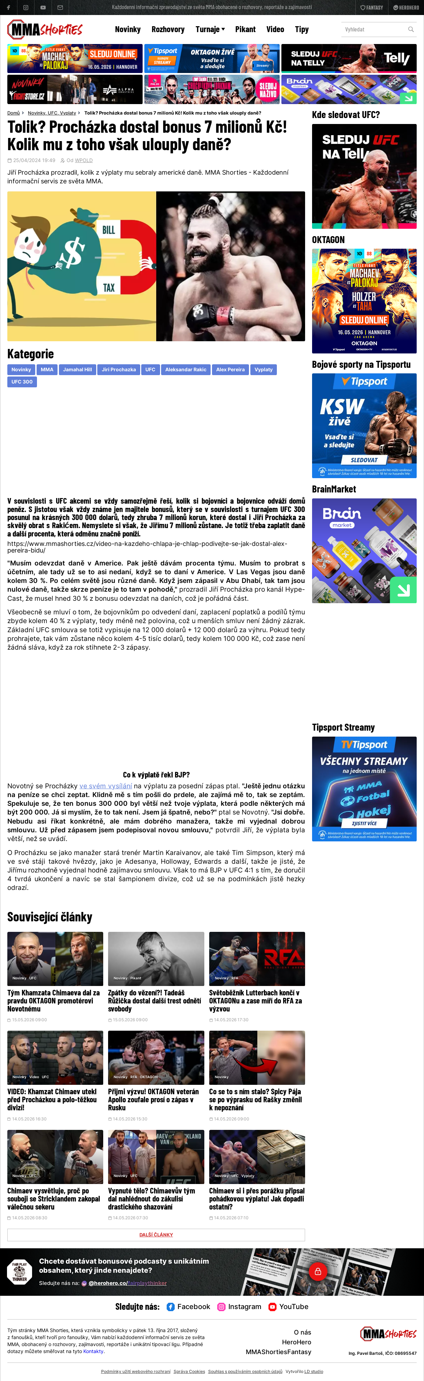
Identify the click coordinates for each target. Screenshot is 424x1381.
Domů (13, 113)
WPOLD (84, 161)
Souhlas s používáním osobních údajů (245, 1372)
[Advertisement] (156, 444)
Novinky (128, 29)
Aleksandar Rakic (185, 370)
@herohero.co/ (124, 1283)
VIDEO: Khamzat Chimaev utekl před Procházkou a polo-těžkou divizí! (52, 1100)
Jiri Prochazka (119, 370)
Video (275, 29)
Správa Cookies (189, 1372)
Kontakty (93, 1351)
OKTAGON (149, 1077)
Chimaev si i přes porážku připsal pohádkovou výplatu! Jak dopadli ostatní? (257, 1200)
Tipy (302, 29)
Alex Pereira (230, 370)
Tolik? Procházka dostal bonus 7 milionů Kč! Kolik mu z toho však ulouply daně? (172, 113)
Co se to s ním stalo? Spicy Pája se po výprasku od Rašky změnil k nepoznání (255, 1100)
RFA (235, 978)
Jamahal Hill (77, 370)
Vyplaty (68, 113)
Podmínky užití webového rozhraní (136, 1372)
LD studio (313, 1372)
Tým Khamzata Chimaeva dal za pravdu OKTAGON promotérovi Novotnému (53, 1001)
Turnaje (210, 29)
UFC (53, 113)
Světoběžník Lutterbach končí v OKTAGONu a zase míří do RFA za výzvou (255, 1001)
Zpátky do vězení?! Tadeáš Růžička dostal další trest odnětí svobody (154, 1001)
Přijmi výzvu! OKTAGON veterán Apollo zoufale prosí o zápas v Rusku (153, 1100)
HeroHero (296, 1342)
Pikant (245, 29)
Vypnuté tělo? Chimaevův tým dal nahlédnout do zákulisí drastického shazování (151, 1200)
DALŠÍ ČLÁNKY (156, 1235)
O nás (302, 1333)
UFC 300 (22, 382)
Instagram (239, 1307)
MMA (47, 370)
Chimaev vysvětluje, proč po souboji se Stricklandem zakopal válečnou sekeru (53, 1200)
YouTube (288, 1307)
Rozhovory (168, 29)
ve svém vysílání (106, 786)
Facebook (189, 1307)
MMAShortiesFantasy (278, 1352)
